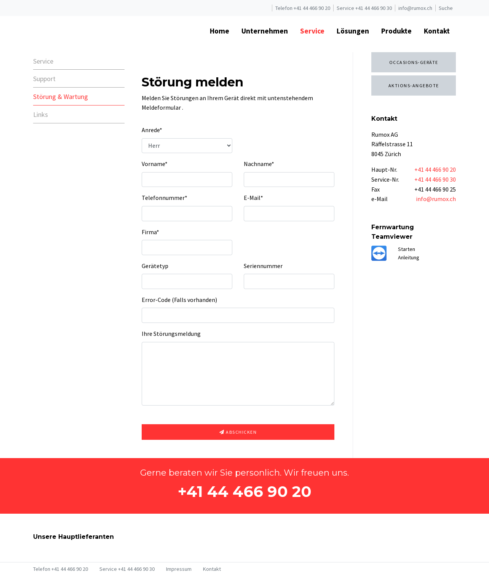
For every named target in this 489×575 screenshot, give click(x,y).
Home (219, 30)
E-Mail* (253, 197)
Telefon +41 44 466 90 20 (302, 8)
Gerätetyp (155, 266)
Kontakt (212, 568)
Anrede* (152, 130)
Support (44, 78)
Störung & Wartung (60, 96)
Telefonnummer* (164, 197)
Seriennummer (263, 266)
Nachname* (259, 164)
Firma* (150, 232)
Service (43, 61)
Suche (446, 8)
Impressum (179, 568)
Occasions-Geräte (413, 62)
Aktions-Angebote (413, 85)
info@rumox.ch (415, 8)
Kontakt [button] (437, 30)
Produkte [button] (396, 30)
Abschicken (238, 432)
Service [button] (312, 30)
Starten (406, 249)
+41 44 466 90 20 (435, 169)
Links (40, 114)
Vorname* (155, 164)
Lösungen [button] (353, 30)
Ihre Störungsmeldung (171, 333)
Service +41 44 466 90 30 (364, 8)
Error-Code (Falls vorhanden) (179, 299)
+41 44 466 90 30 (435, 179)
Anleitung (408, 257)
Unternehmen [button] (264, 30)
